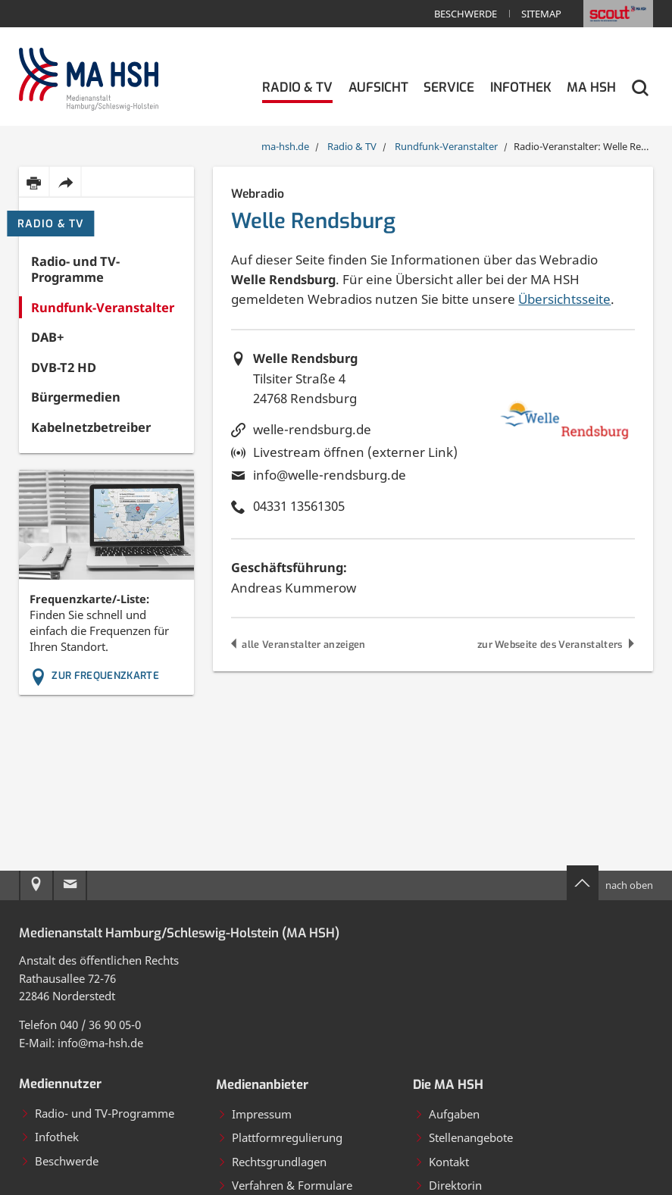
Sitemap (541, 13)
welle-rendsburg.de (312, 429)
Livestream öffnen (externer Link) (355, 452)
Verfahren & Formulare (284, 1185)
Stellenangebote (463, 1137)
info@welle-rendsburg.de (329, 474)
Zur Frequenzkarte (94, 675)
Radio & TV (50, 224)
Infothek (49, 1136)
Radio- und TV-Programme (97, 1113)
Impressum (254, 1113)
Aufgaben (447, 1113)
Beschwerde (465, 13)
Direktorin (448, 1185)
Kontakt (441, 1161)
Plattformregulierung (279, 1137)
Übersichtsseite (564, 299)
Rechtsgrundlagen (272, 1161)
